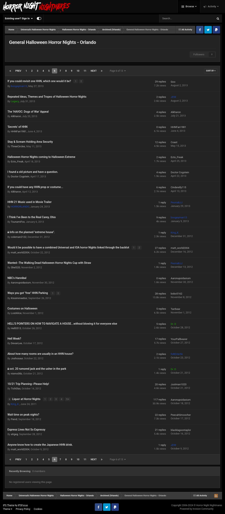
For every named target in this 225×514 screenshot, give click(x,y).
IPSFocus (23, 504)
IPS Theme (8, 504)
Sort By (211, 71)
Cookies (38, 508)
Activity (212, 6)
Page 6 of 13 (117, 70)
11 (85, 70)
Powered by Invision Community (196, 508)
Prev (18, 70)
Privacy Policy (23, 508)
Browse (190, 6)
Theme (7, 508)
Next (94, 70)
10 (78, 70)
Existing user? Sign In (19, 18)
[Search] (176, 18)
